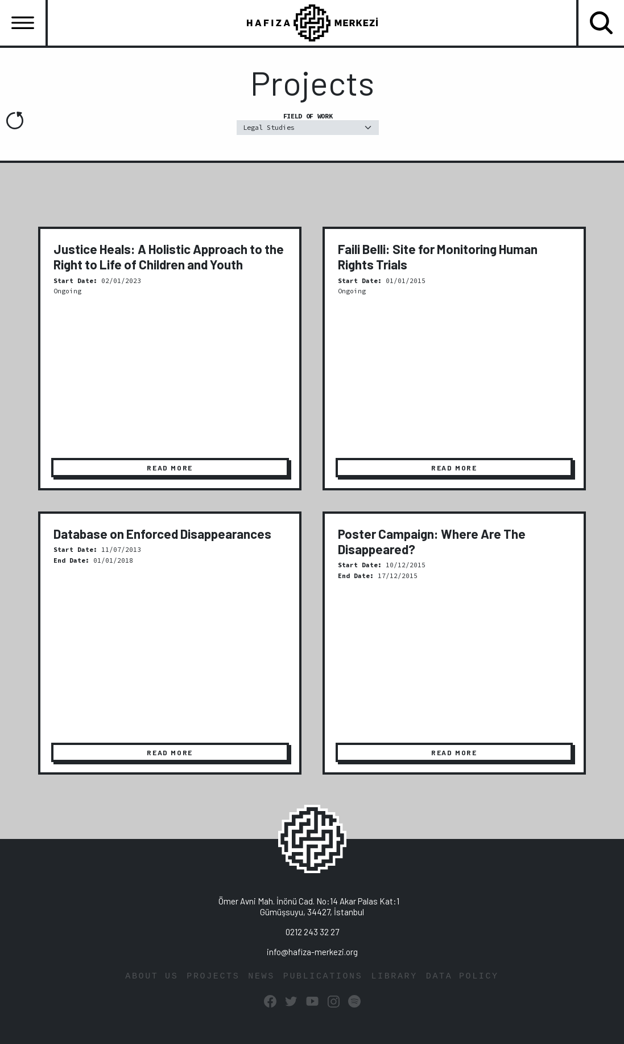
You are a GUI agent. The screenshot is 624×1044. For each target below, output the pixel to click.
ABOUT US (151, 976)
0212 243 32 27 (312, 932)
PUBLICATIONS (323, 976)
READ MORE (170, 468)
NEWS (261, 976)
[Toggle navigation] (23, 23)
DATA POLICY (462, 976)
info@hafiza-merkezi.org (312, 952)
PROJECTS (213, 976)
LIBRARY (394, 976)
